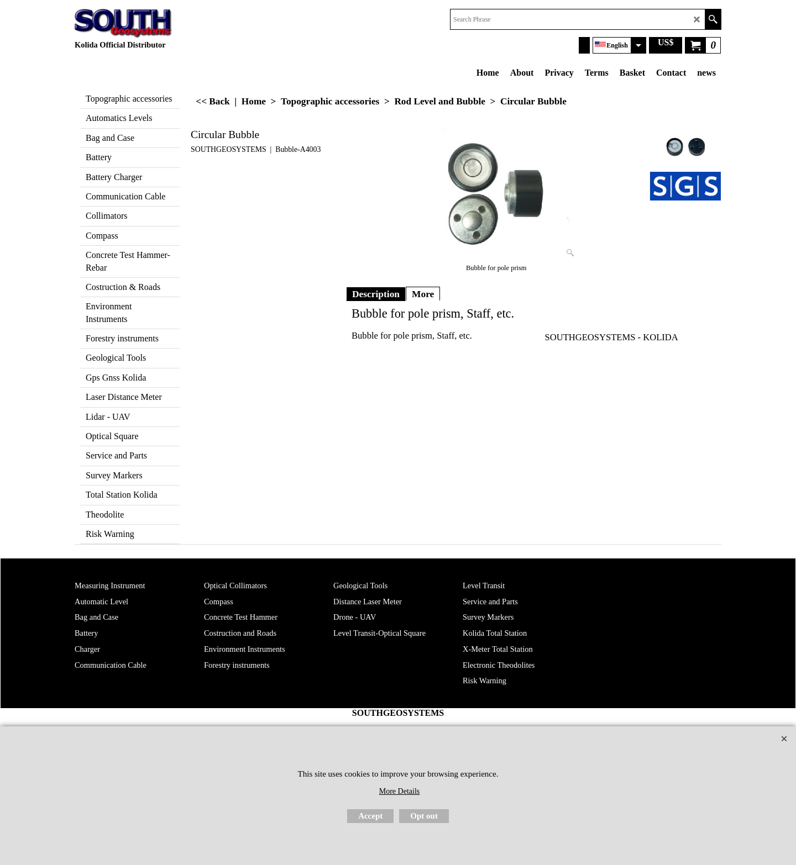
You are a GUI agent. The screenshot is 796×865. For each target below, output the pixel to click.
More (423, 293)
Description (376, 293)
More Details (399, 791)
